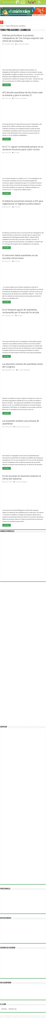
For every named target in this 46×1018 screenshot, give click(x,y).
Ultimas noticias (25, 427)
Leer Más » (6, 85)
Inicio (2, 26)
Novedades (26, 44)
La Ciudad (19, 44)
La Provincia (17, 98)
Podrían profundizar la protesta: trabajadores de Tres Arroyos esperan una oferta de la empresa (22, 38)
